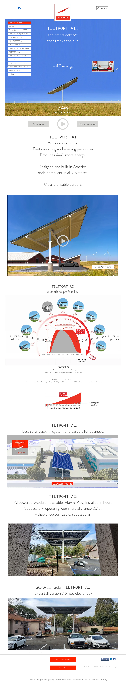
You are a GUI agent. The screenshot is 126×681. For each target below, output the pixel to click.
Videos (11, 26)
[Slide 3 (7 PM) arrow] (67, 112)
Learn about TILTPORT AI (19, 67)
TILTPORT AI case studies (19, 48)
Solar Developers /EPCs (18, 30)
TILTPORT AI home (16, 23)
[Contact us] (102, 8)
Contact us (13, 59)
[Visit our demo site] (87, 124)
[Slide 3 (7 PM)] (64, 112)
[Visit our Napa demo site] (63, 659)
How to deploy (14, 45)
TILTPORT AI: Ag (15, 52)
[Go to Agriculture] (103, 267)
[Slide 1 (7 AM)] (56, 112)
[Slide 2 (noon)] (61, 112)
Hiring (11, 74)
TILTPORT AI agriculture (18, 34)
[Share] (105, 659)
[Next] (117, 68)
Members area (15, 70)
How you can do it (16, 37)
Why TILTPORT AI (15, 41)
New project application (18, 63)
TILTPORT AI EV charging (19, 56)
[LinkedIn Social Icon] (111, 659)
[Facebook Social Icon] (114, 659)
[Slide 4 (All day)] (69, 112)
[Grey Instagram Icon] (117, 659)
